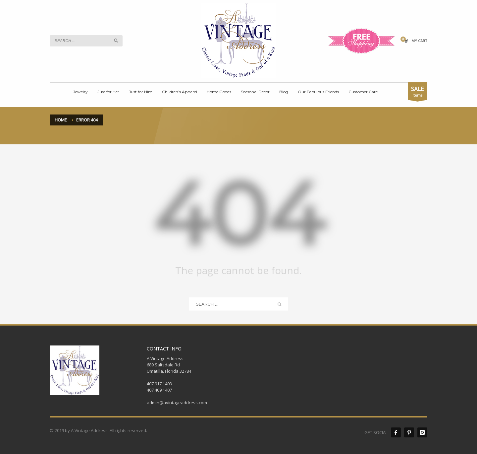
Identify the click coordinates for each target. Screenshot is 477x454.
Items (417, 92)
